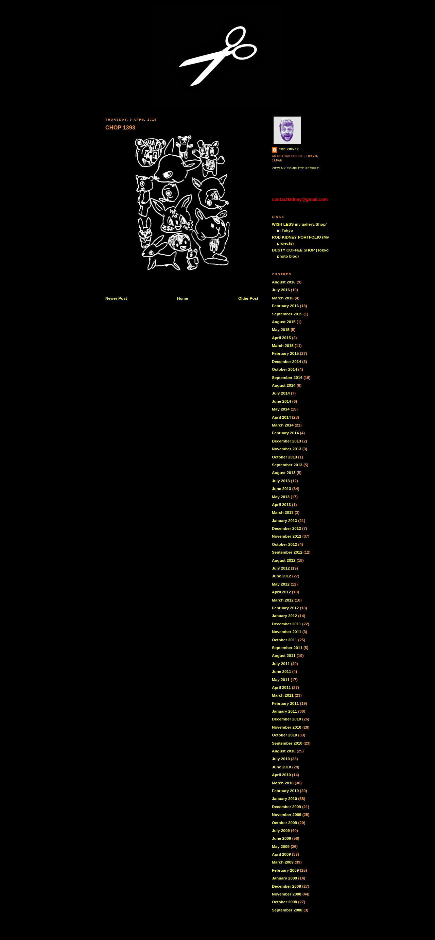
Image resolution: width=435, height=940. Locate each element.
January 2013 (284, 520)
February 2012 (285, 608)
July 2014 (281, 393)
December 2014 (286, 361)
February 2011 (285, 703)
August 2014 (284, 385)
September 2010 (287, 743)
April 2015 (281, 337)
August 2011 (284, 655)
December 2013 (286, 441)
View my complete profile (295, 168)
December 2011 (286, 624)
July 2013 (281, 480)
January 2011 (284, 711)
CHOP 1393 (120, 127)
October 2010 (284, 735)
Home (182, 298)
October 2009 (284, 822)
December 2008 (286, 886)
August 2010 (284, 751)
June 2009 (281, 838)
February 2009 (285, 870)
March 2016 (283, 298)
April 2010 (281, 774)
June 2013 (281, 488)
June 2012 (281, 576)
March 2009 (283, 862)
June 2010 (281, 767)
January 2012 (284, 615)
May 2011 (281, 679)
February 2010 (285, 790)
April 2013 (281, 504)
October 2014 (284, 369)
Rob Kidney (289, 149)
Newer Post (116, 298)
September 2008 (287, 910)
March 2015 (283, 345)
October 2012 (284, 544)
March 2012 (283, 600)
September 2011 (287, 647)
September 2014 (287, 377)
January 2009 (284, 878)
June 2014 (281, 401)
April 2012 (281, 592)
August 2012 (284, 560)
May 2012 (281, 584)
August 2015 (284, 321)
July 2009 (281, 830)
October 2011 (284, 640)
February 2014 (285, 433)
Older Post (248, 298)
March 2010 (283, 783)
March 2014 (283, 425)
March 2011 (283, 695)
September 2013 (287, 465)
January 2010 (284, 798)
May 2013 (281, 496)
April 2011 (281, 687)
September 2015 (287, 314)
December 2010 (286, 719)
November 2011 (286, 631)
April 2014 (281, 417)
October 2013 (284, 457)
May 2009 (281, 846)
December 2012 (286, 528)
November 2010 (286, 727)
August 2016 (284, 282)
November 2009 (286, 814)
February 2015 (285, 353)
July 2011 (281, 663)
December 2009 (286, 806)
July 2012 (281, 568)
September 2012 (287, 552)
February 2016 (285, 305)
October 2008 (284, 902)
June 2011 (281, 671)
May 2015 (281, 329)
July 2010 (281, 758)
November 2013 (286, 449)
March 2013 (283, 512)
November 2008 (286, 894)
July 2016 (281, 290)
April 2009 (281, 854)
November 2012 (286, 536)
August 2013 (284, 472)
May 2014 (281, 409)
